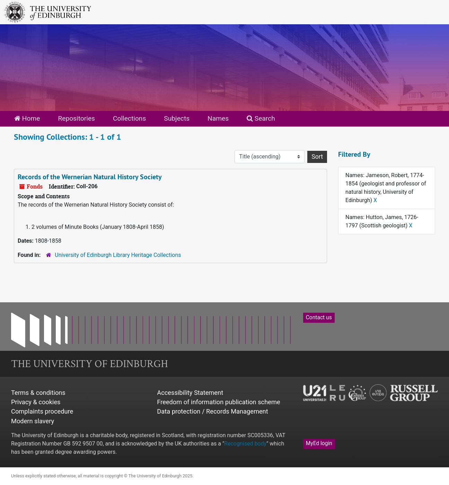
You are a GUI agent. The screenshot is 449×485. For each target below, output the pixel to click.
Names (218, 118)
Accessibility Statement (190, 392)
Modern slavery (32, 421)
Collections (129, 118)
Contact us (319, 317)
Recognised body (245, 443)
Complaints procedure (42, 411)
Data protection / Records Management (212, 411)
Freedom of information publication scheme (218, 402)
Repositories (76, 118)
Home (27, 118)
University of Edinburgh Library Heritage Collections (118, 255)
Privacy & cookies (36, 402)
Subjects (177, 118)
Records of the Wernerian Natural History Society (90, 176)
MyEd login (319, 443)
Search (261, 118)
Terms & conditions (38, 392)
